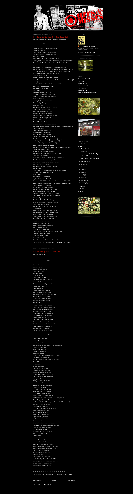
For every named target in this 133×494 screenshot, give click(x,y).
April (82, 175)
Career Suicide (82, 88)
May (82, 172)
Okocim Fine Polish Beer (85, 79)
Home (54, 480)
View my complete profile (86, 52)
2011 (81, 146)
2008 (81, 191)
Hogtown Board (82, 83)
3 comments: (67, 242)
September (84, 161)
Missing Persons (82, 90)
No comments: (67, 474)
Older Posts (71, 480)
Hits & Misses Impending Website (87, 92)
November (84, 149)
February (84, 180)
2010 (81, 186)
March (83, 177)
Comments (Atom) (46, 484)
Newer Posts (37, 480)
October (83, 151)
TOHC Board (81, 81)
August (83, 164)
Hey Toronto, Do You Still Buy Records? (50, 37)
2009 (81, 189)
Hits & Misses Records (87, 46)
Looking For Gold (83, 86)
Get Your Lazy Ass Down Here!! (47, 252)
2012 (81, 144)
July (82, 167)
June (83, 169)
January (83, 183)
